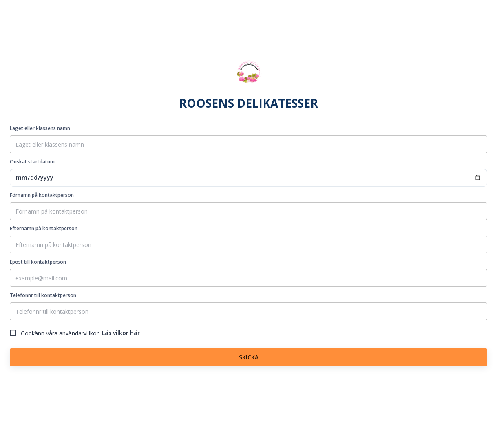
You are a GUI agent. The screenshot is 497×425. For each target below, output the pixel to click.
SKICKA (248, 357)
